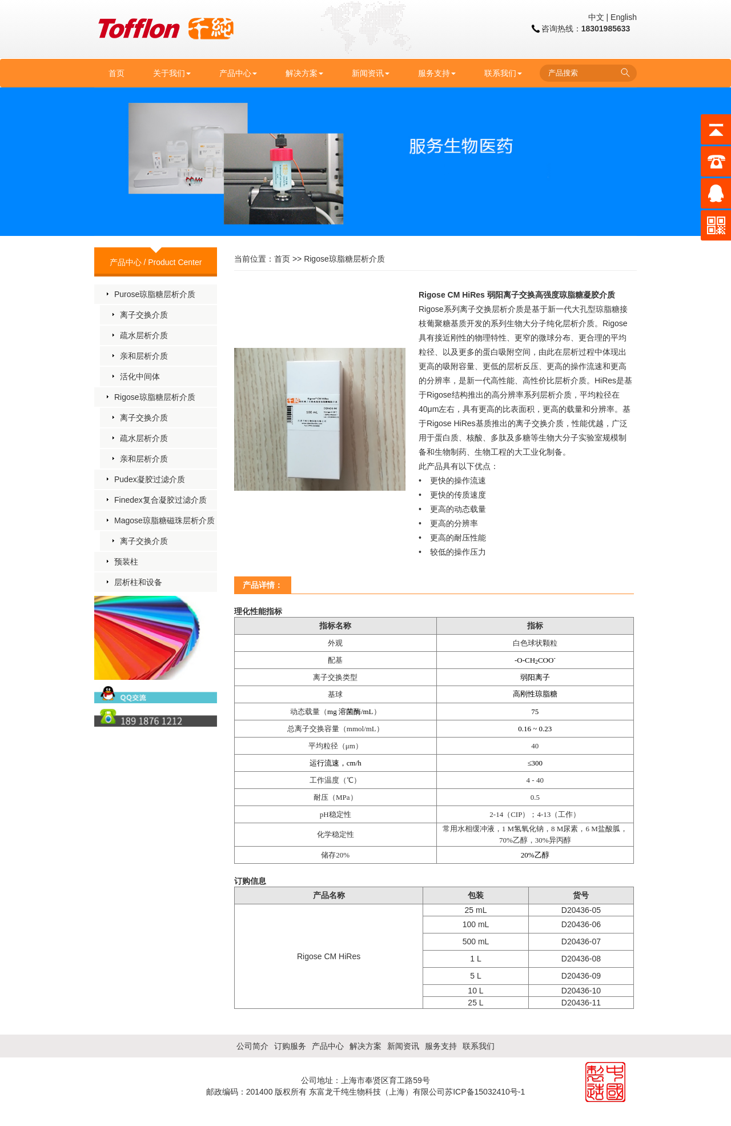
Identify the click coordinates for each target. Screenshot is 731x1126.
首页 (116, 73)
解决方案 (304, 73)
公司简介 (252, 1046)
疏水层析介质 (144, 335)
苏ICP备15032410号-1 (485, 1091)
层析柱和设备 (138, 582)
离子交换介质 (144, 314)
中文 (596, 17)
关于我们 (172, 73)
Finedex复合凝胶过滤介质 (160, 499)
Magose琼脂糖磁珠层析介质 (164, 520)
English (623, 17)
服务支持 (437, 73)
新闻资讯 (370, 73)
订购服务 (290, 1046)
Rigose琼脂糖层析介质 (154, 397)
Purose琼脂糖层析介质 (154, 294)
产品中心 (238, 73)
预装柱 (126, 561)
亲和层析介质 (144, 355)
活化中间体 (140, 376)
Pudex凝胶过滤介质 (149, 479)
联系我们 (503, 73)
